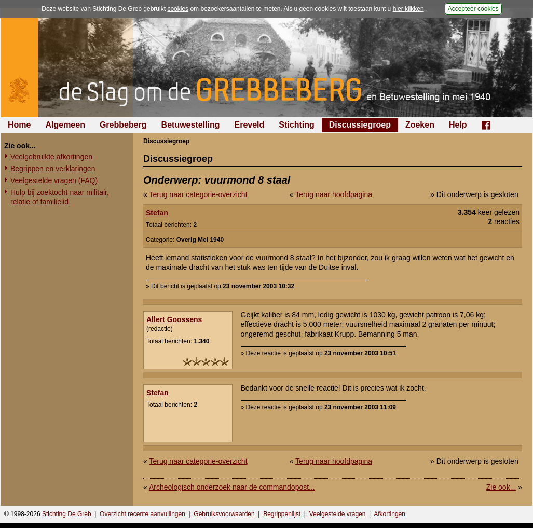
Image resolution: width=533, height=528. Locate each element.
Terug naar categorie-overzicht (198, 194)
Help (458, 124)
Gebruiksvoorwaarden (224, 514)
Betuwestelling (190, 124)
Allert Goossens (174, 319)
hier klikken (408, 8)
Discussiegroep (360, 124)
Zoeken (419, 124)
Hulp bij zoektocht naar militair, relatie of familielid (59, 197)
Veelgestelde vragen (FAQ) (54, 180)
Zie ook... (501, 487)
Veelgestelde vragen (337, 514)
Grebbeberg (123, 124)
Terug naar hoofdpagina (333, 194)
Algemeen (65, 124)
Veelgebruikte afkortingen (51, 156)
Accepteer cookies (473, 8)
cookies (177, 8)
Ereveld (250, 124)
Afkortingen (389, 514)
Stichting (296, 124)
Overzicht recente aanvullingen (142, 514)
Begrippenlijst (281, 514)
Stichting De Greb (66, 514)
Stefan (157, 213)
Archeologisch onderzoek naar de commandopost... (232, 487)
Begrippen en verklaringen (52, 168)
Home (19, 124)
